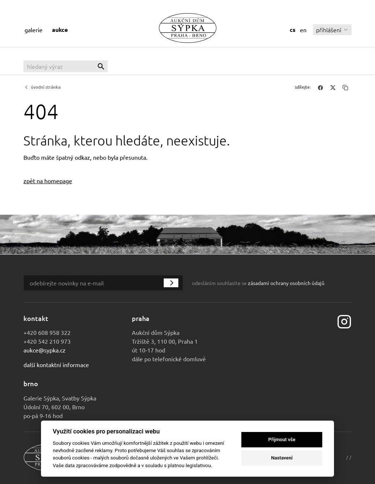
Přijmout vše (282, 439)
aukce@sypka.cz (44, 350)
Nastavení (282, 458)
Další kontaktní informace (56, 364)
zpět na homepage (47, 180)
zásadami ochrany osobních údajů (286, 283)
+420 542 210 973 (47, 341)
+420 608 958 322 (47, 332)
